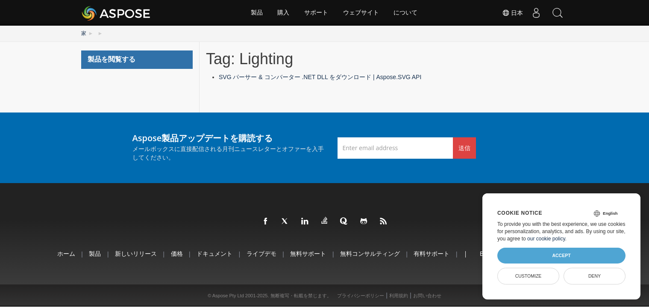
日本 (512, 13)
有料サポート (433, 253)
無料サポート (308, 253)
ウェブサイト (361, 12)
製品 (256, 12)
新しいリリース (134, 253)
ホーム (63, 253)
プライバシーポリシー (360, 295)
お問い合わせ (427, 295)
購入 (283, 12)
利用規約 (398, 295)
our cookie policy (546, 239)
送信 (464, 147)
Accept (561, 255)
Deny (594, 275)
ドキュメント (213, 253)
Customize (528, 275)
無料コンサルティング (370, 253)
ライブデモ (261, 253)
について (406, 12)
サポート (316, 12)
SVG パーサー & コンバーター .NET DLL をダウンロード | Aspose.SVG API (320, 77)
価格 (175, 253)
